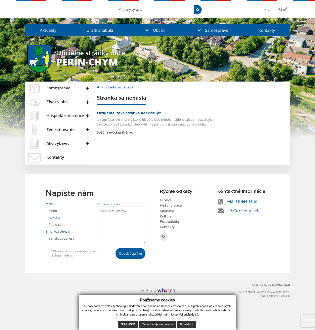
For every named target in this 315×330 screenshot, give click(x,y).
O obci (165, 200)
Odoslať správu (130, 253)
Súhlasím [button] (128, 324)
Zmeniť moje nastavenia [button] (157, 324)
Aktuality (48, 30)
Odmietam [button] (186, 324)
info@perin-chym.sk (243, 210)
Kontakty (267, 30)
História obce (171, 205)
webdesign (147, 290)
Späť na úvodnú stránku (115, 132)
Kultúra (166, 216)
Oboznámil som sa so (75, 253)
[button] (154, 30)
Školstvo (167, 211)
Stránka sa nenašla (119, 87)
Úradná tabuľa (100, 30)
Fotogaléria (169, 222)
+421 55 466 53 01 (242, 202)
